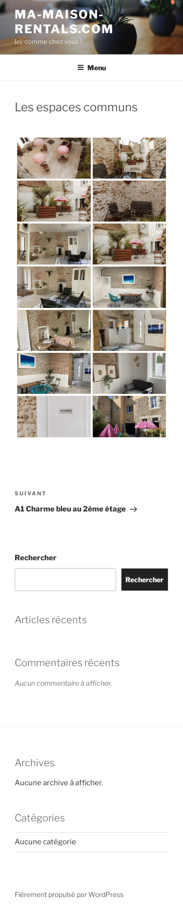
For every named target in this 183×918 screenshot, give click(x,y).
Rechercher (36, 557)
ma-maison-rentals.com (64, 21)
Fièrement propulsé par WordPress (69, 894)
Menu (91, 67)
